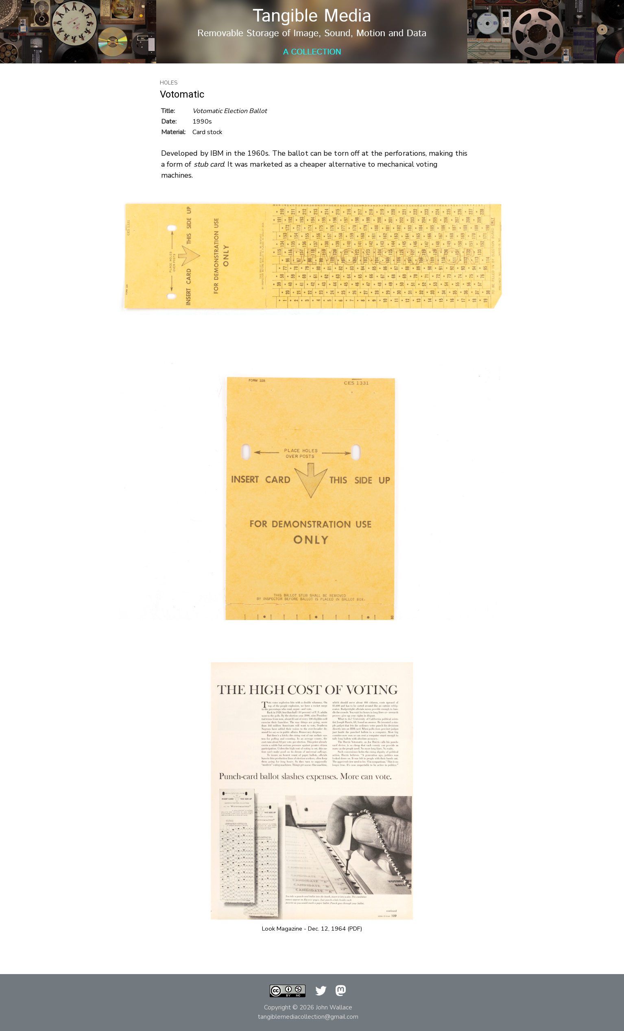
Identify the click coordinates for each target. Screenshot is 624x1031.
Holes (169, 83)
